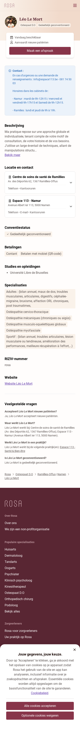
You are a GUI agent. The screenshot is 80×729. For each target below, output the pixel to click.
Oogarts (10, 568)
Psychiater (12, 574)
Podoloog (11, 605)
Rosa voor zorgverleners (21, 631)
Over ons (11, 523)
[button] (74, 649)
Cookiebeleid (39, 693)
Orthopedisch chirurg (19, 599)
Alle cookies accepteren (40, 706)
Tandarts (11, 562)
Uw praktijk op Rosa (18, 637)
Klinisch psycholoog (18, 580)
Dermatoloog (13, 555)
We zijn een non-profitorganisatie (27, 529)
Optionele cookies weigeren (40, 715)
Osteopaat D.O (14, 593)
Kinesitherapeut (15, 586)
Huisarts (10, 549)
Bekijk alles (12, 611)
